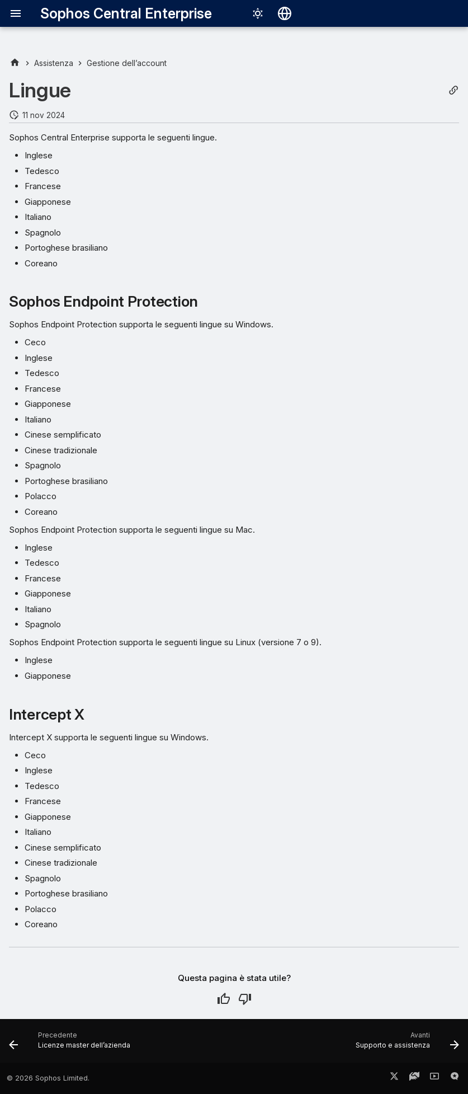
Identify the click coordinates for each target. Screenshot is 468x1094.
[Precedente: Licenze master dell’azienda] (72, 1044)
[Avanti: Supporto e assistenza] (405, 1044)
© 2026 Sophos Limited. (48, 1078)
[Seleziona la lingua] (284, 13)
